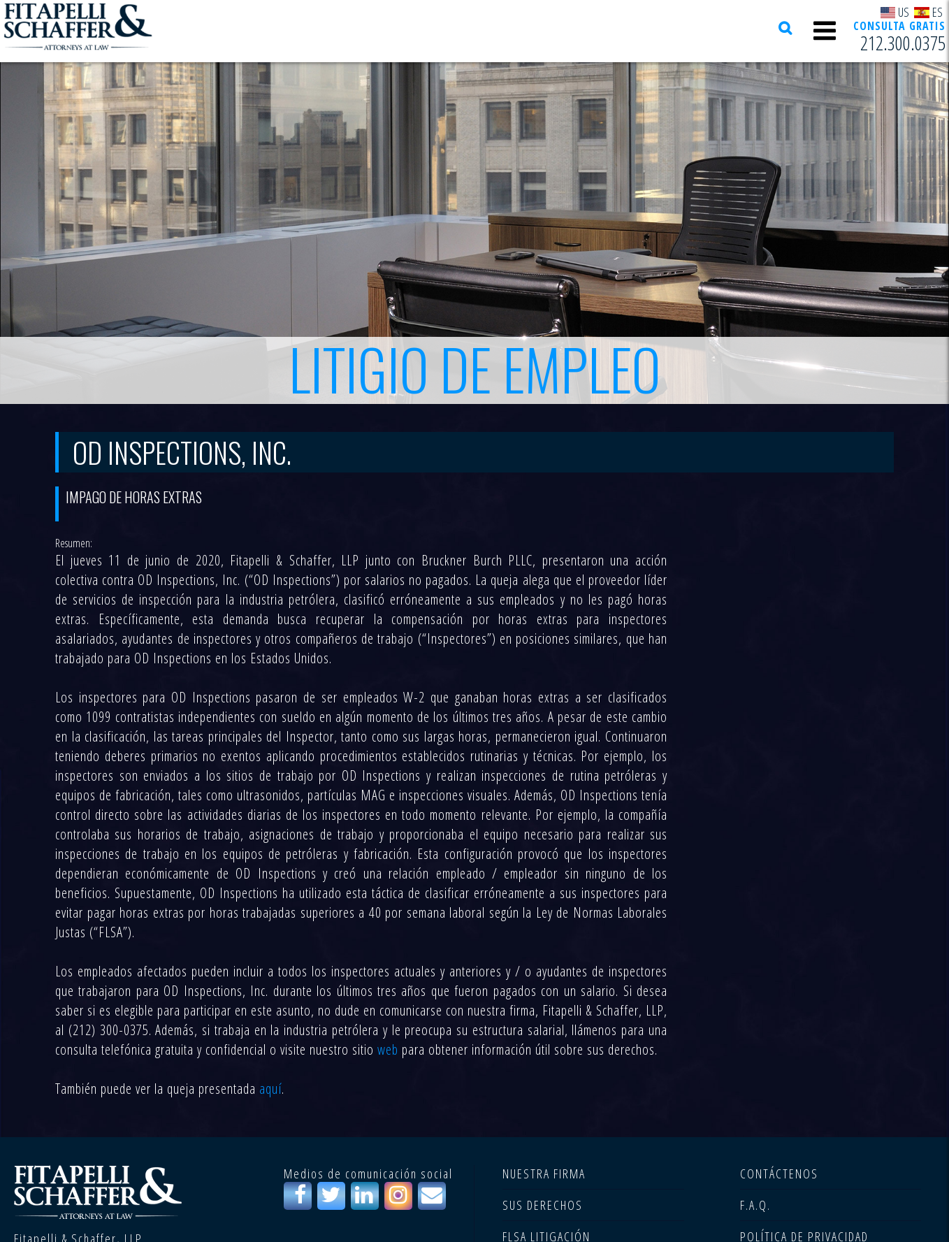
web (387, 1049)
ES (928, 11)
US (895, 11)
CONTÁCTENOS (779, 1173)
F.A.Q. (755, 1205)
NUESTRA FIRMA (544, 1173)
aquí (270, 1088)
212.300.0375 (903, 42)
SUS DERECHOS (542, 1205)
